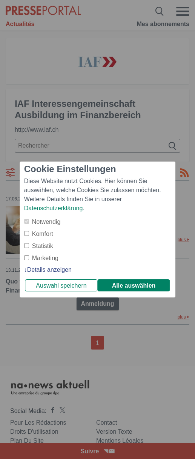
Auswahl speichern (61, 285)
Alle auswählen (134, 285)
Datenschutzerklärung (53, 208)
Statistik (42, 246)
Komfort (42, 234)
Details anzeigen (49, 269)
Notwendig (46, 222)
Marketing (45, 258)
